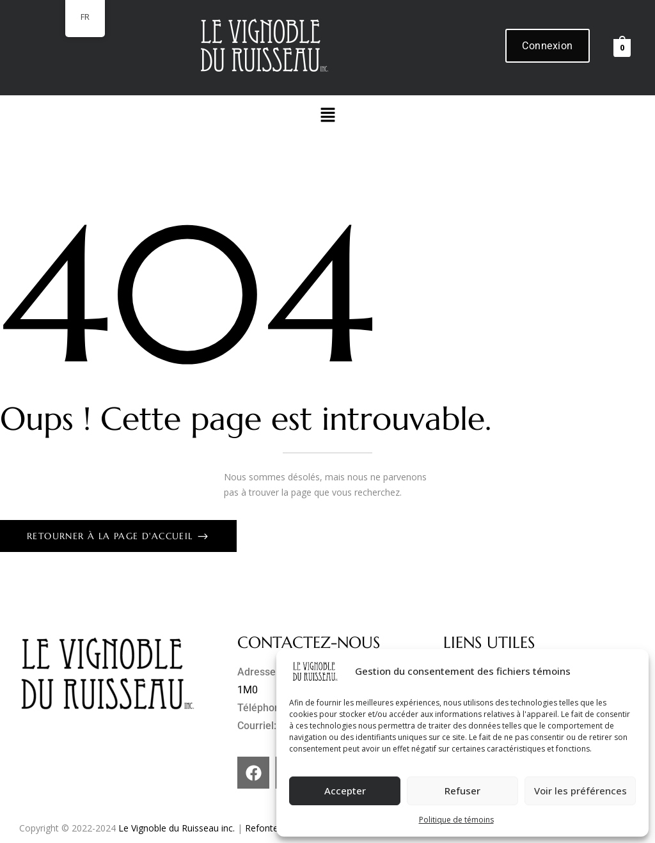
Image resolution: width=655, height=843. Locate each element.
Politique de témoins (456, 819)
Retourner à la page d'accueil (111, 536)
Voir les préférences (580, 790)
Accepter (345, 790)
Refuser (462, 790)
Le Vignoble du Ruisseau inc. (176, 828)
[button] (327, 115)
